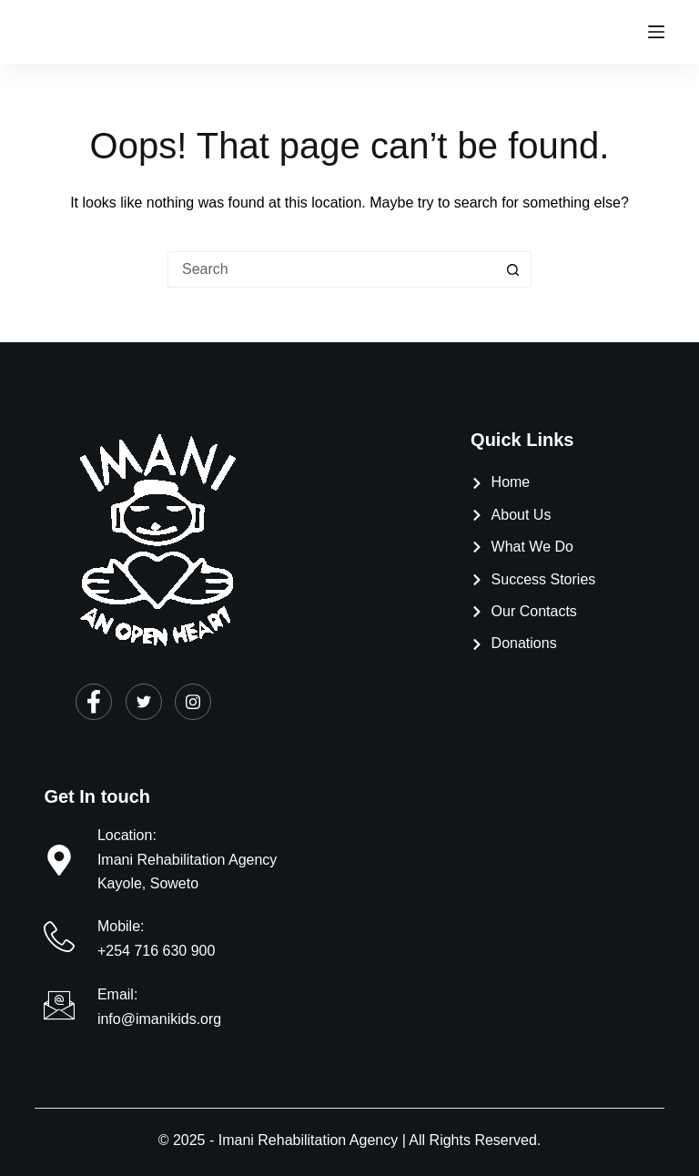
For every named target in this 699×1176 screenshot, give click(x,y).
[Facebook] (94, 702)
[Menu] (656, 32)
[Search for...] (331, 269)
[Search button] (513, 269)
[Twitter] (144, 702)
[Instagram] (193, 702)
